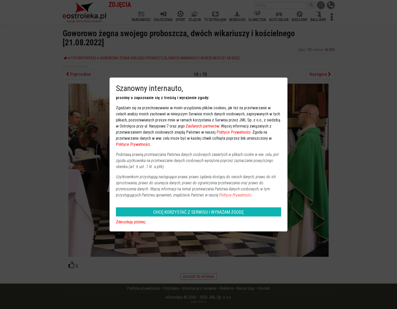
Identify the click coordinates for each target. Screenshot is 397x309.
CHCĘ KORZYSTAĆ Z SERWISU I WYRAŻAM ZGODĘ (198, 212)
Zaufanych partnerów (202, 126)
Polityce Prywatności (234, 132)
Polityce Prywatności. (235, 195)
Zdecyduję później (130, 222)
